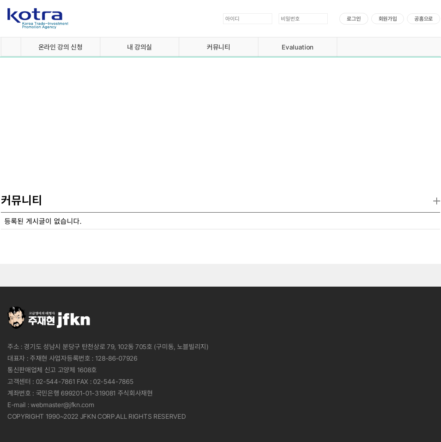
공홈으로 (423, 18)
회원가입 (388, 18)
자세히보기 (72, 153)
